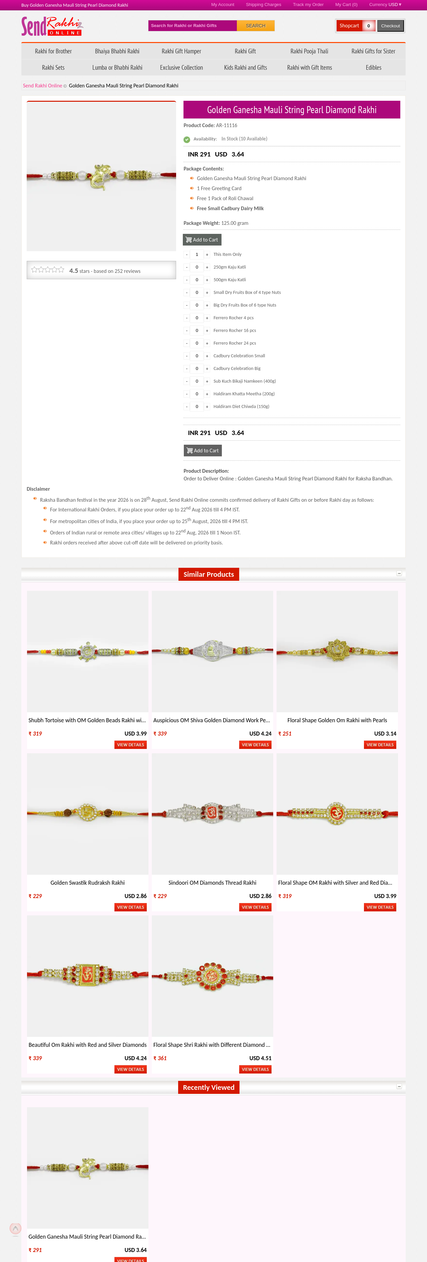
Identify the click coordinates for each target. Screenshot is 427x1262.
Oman (260, 1089)
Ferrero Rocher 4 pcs (234, 318)
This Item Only (228, 254)
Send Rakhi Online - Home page (52, 26)
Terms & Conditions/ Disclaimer (192, 1230)
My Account (222, 4)
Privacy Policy (173, 1218)
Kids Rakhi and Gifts (245, 67)
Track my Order (308, 4)
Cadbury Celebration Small (239, 356)
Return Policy (172, 1207)
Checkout (390, 25)
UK (331, 1070)
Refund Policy (173, 1184)
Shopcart (349, 25)
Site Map (290, 1218)
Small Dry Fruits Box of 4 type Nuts (247, 292)
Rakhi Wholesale (330, 1148)
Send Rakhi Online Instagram (66, 1025)
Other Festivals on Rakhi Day (343, 1137)
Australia (116, 1070)
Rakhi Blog (291, 1196)
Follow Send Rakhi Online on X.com (41, 1025)
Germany (117, 1098)
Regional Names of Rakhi (245, 1148)
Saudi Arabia (47, 1089)
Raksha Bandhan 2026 (304, 1230)
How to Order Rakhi (301, 1184)
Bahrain (189, 1098)
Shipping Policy (174, 1196)
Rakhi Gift (245, 51)
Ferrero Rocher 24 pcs (235, 343)
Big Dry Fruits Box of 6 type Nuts (245, 305)
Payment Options (55, 1230)
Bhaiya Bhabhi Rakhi (117, 51)
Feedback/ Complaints (59, 1218)
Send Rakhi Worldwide (372, 1026)
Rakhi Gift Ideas (235, 1137)
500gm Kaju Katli (230, 280)
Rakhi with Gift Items (309, 67)
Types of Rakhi (138, 1148)
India (39, 1070)
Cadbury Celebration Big (237, 368)
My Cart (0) (346, 4)
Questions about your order (67, 1196)
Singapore (191, 1089)
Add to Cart (206, 240)
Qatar (260, 1098)
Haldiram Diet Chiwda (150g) (242, 406)
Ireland (335, 1079)
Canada (262, 1070)
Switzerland (340, 1098)
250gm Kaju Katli (230, 267)
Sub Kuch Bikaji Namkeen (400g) (245, 381)
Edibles (373, 67)
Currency (385, 4)
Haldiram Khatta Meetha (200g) (244, 394)
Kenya (334, 1089)
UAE (258, 1079)
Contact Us (292, 1207)
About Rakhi (42, 1137)
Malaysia (43, 1098)
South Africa (120, 1089)
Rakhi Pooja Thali (309, 51)
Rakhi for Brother (53, 51)
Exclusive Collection (181, 67)
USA (185, 1070)
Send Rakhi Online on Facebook (28, 1025)
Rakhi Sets (53, 67)
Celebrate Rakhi (46, 1148)
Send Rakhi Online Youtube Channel (54, 1025)
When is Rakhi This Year (148, 1137)
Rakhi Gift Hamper (181, 51)
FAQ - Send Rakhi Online (63, 1207)
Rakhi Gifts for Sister (373, 51)
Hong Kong (118, 1079)
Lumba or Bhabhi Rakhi (117, 67)
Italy (185, 1079)
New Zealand (48, 1079)
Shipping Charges (263, 4)
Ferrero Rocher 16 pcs (235, 330)
